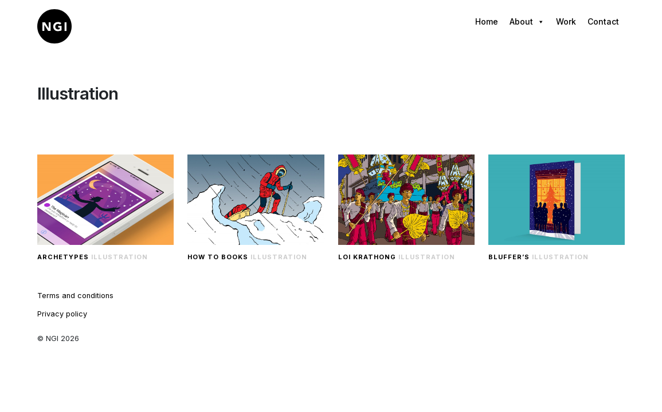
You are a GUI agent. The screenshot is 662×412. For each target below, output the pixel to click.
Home (486, 21)
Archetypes (63, 257)
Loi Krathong (367, 257)
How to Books (217, 257)
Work (566, 21)
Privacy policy (62, 314)
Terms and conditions (75, 295)
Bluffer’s (509, 257)
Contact (603, 21)
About (527, 21)
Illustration (119, 257)
